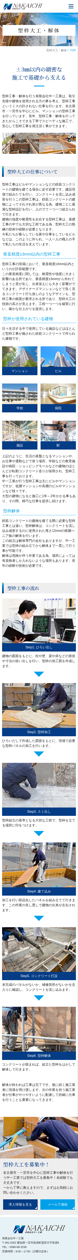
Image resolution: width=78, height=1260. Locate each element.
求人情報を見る (20, 1204)
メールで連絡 (58, 1204)
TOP (73, 50)
